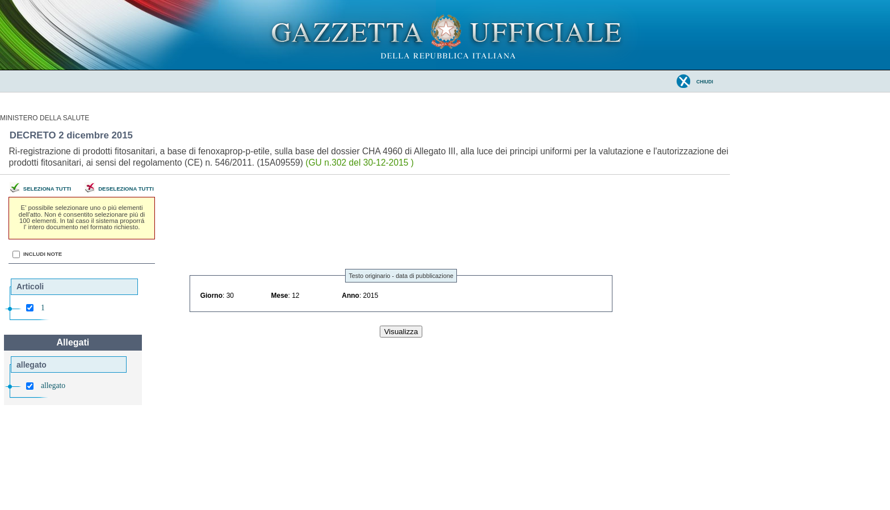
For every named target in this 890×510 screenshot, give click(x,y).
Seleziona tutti (47, 189)
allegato (53, 385)
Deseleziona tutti (126, 189)
